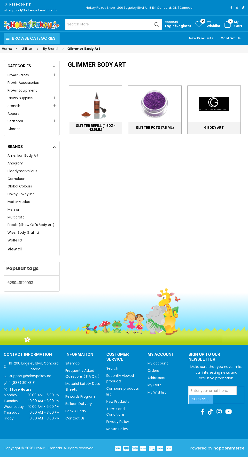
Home (7, 48)
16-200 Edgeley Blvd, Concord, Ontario (34, 366)
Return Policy (117, 428)
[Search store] (113, 24)
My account (157, 363)
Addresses (156, 377)
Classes (14, 128)
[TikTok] (243, 7)
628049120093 (20, 282)
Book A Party (75, 411)
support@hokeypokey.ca (30, 375)
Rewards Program (80, 396)
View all (15, 249)
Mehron (14, 209)
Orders (153, 370)
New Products (201, 38)
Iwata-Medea (19, 201)
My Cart (154, 385)
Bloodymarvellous (22, 171)
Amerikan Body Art (23, 155)
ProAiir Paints (18, 75)
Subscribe (200, 399)
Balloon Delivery (78, 403)
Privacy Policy (117, 421)
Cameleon (16, 178)
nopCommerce (228, 448)
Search (112, 368)
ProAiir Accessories (23, 82)
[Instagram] (237, 7)
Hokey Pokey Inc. (21, 194)
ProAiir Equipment (22, 90)
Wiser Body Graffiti (23, 232)
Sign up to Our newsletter (204, 357)
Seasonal (15, 121)
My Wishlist (156, 392)
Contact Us (231, 38)
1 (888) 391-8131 (22, 382)
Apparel (14, 113)
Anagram (15, 163)
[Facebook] (231, 7)
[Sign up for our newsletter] (213, 390)
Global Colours (20, 186)
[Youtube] (228, 412)
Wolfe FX (15, 240)
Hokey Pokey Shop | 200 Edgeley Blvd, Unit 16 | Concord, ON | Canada (139, 7)
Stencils (14, 105)
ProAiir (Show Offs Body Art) (31, 224)
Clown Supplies (20, 98)
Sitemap (72, 363)
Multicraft (16, 217)
